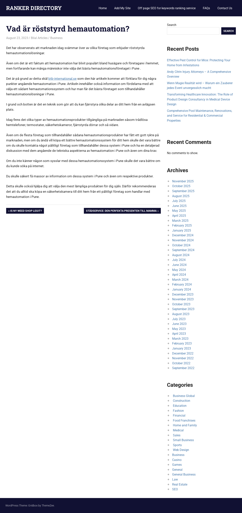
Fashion (178, 411)
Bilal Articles (39, 38)
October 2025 (181, 186)
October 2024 (181, 245)
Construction (181, 401)
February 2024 (182, 284)
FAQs (206, 8)
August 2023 (180, 314)
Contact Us (224, 8)
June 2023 (179, 324)
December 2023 (182, 294)
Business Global (183, 396)
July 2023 (179, 319)
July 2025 (179, 201)
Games (177, 465)
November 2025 (183, 181)
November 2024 (183, 240)
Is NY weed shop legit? (26, 211)
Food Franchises (183, 420)
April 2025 (179, 215)
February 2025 (182, 225)
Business (56, 38)
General (177, 469)
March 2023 (180, 338)
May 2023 (179, 329)
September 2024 (183, 250)
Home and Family (184, 425)
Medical (178, 430)
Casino (177, 460)
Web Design (180, 450)
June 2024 (179, 265)
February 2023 (182, 343)
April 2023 (179, 333)
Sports (177, 445)
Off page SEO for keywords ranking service (167, 8)
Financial (178, 415)
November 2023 (183, 299)
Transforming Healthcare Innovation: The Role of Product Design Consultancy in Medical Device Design (200, 99)
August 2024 (180, 255)
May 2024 (179, 270)
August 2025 (180, 196)
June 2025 (179, 206)
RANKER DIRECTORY (34, 8)
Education (179, 406)
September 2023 (183, 309)
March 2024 (180, 279)
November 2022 (183, 358)
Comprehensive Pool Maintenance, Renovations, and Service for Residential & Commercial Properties (199, 115)
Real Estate (179, 484)
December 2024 (182, 235)
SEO (175, 489)
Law (175, 479)
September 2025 (183, 191)
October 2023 (181, 304)
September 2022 (183, 368)
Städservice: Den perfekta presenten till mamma (121, 211)
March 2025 (180, 220)
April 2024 (179, 274)
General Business (184, 474)
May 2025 (179, 211)
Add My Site (122, 8)
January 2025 (181, 230)
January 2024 (181, 289)
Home (103, 8)
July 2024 (179, 260)
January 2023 (181, 348)
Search (171, 25)
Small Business (183, 440)
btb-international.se (62, 79)
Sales (176, 435)
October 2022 (181, 363)
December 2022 (182, 353)
